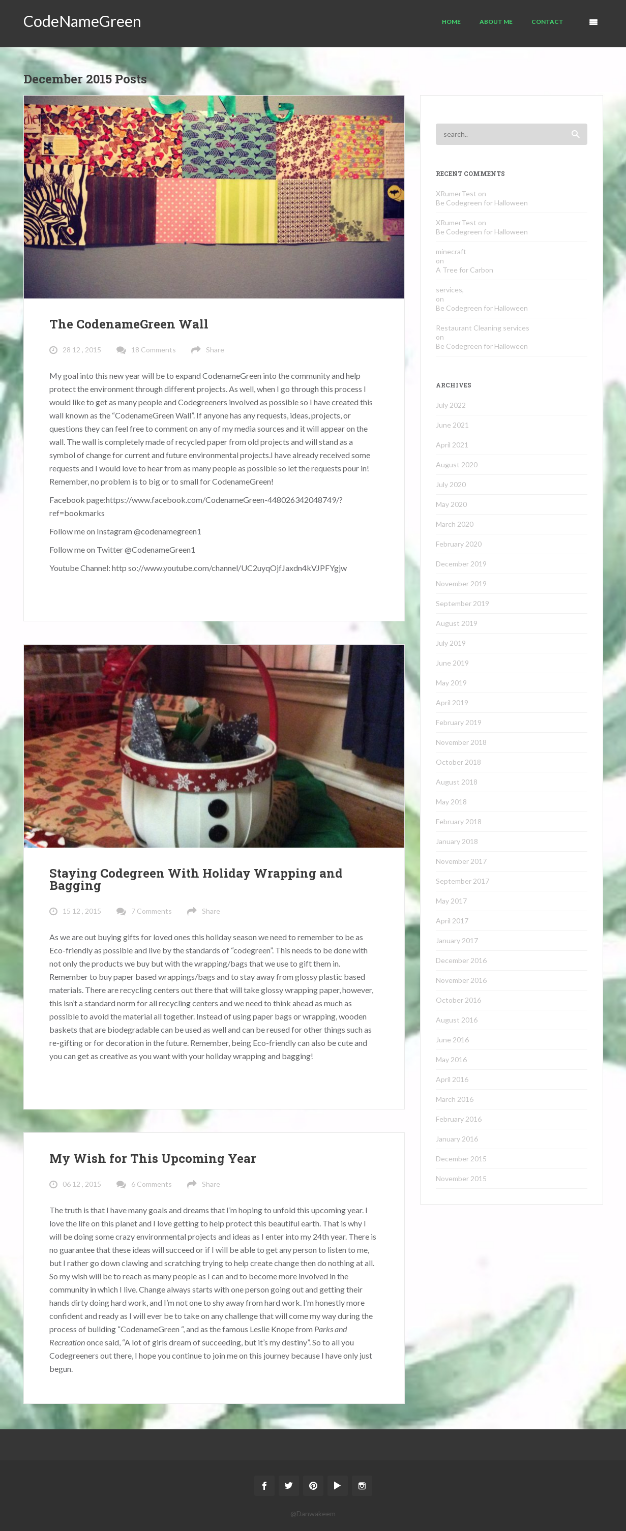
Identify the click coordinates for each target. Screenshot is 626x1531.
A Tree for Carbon (464, 269)
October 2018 (458, 762)
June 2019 (452, 662)
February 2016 (459, 1119)
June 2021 (452, 425)
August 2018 (457, 781)
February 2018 (459, 821)
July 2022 (451, 405)
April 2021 (452, 444)
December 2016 (461, 960)
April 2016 (452, 1079)
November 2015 (461, 1178)
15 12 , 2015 (82, 911)
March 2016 (454, 1099)
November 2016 (461, 980)
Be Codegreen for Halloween (482, 202)
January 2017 (457, 940)
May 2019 (451, 682)
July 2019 (451, 643)
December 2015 (461, 1158)
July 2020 (451, 484)
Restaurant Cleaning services (482, 327)
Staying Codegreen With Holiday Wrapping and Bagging (196, 879)
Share (215, 349)
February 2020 (459, 543)
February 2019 (459, 722)
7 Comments (151, 911)
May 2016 (451, 1059)
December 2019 (461, 563)
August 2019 (457, 623)
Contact (547, 21)
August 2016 (457, 1019)
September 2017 (462, 881)
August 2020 (457, 464)
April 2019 (452, 702)
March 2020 (454, 524)
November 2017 (461, 861)
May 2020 (451, 504)
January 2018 (457, 841)
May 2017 (451, 900)
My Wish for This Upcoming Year (152, 1158)
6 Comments (151, 1184)
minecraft (451, 251)
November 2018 (461, 742)
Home (451, 21)
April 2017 (452, 920)
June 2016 (452, 1039)
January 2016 (457, 1138)
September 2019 (462, 603)
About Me (496, 21)
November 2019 (461, 583)
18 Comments (153, 349)
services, (450, 289)
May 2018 (451, 801)
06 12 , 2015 (82, 1184)
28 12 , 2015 (82, 349)
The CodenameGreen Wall (128, 324)
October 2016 (458, 1000)
